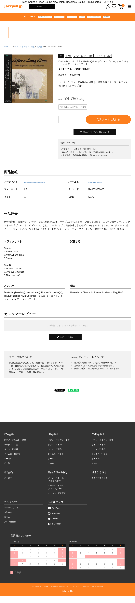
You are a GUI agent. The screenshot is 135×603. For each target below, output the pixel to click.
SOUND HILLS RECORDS (102, 23)
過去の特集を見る (99, 484)
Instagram (54, 519)
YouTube (54, 514)
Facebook (54, 530)
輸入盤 (39, 52)
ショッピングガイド (16, 593)
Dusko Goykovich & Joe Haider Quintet (43, 188)
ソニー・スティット (41, 23)
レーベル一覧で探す (57, 499)
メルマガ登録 (10, 527)
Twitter (53, 524)
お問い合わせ (98, 593)
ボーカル (8, 464)
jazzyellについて (11, 513)
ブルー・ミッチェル (64, 23)
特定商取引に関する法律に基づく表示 (53, 593)
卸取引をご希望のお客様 (117, 593)
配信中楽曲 (124, 23)
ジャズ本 (8, 484)
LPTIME (82, 23)
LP (11, 52)
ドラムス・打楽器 (12, 460)
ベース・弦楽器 (11, 455)
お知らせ (8, 518)
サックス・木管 (11, 450)
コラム (7, 523)
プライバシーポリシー (81, 593)
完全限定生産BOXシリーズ (16, 23)
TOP (6, 52)
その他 (7, 469)
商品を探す (40, 8)
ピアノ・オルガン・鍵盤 (24, 52)
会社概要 (31, 593)
